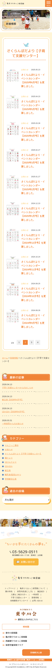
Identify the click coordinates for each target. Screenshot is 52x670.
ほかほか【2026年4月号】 (13, 412)
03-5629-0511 (25, 552)
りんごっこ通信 (11, 445)
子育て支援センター (19, 598)
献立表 (8, 470)
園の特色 (8, 591)
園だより (9, 458)
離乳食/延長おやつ (13, 475)
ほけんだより (11, 462)
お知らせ (9, 449)
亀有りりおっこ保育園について (32, 588)
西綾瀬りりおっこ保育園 (16, 641)
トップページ (10, 588)
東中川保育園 (11, 633)
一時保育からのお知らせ (12, 423)
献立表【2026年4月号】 (12, 400)
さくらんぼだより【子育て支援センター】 (23, 454)
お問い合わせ (28, 561)
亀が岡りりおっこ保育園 (16, 637)
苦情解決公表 (11, 479)
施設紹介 (41, 591)
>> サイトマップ (36, 664)
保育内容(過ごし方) (25, 591)
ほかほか (9, 466)
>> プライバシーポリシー (18, 664)
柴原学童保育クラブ (14, 645)
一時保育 (35, 594)
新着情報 (35, 598)
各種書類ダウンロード (19, 601)
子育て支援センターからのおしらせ (17, 388)
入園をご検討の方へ (19, 594)
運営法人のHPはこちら (28, 619)
